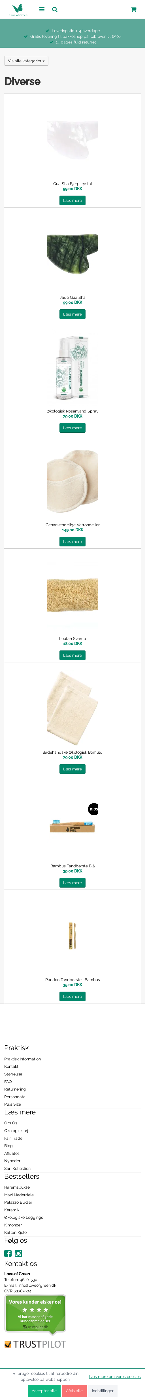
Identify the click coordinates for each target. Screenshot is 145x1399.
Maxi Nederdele (19, 1195)
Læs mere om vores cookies (115, 1376)
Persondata (14, 1097)
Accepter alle (44, 1390)
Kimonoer (13, 1225)
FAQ (8, 1081)
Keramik (11, 1210)
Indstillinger (103, 1390)
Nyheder (12, 1160)
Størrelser (13, 1074)
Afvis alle (74, 1390)
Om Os (10, 1123)
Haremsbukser (17, 1187)
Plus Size (12, 1104)
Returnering (15, 1089)
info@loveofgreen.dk (37, 1285)
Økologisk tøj (16, 1130)
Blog (8, 1145)
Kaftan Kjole (15, 1232)
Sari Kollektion (17, 1168)
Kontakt (11, 1066)
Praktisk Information (22, 1059)
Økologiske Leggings (23, 1217)
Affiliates (12, 1153)
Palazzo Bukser (18, 1202)
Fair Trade (13, 1138)
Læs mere (72, 200)
